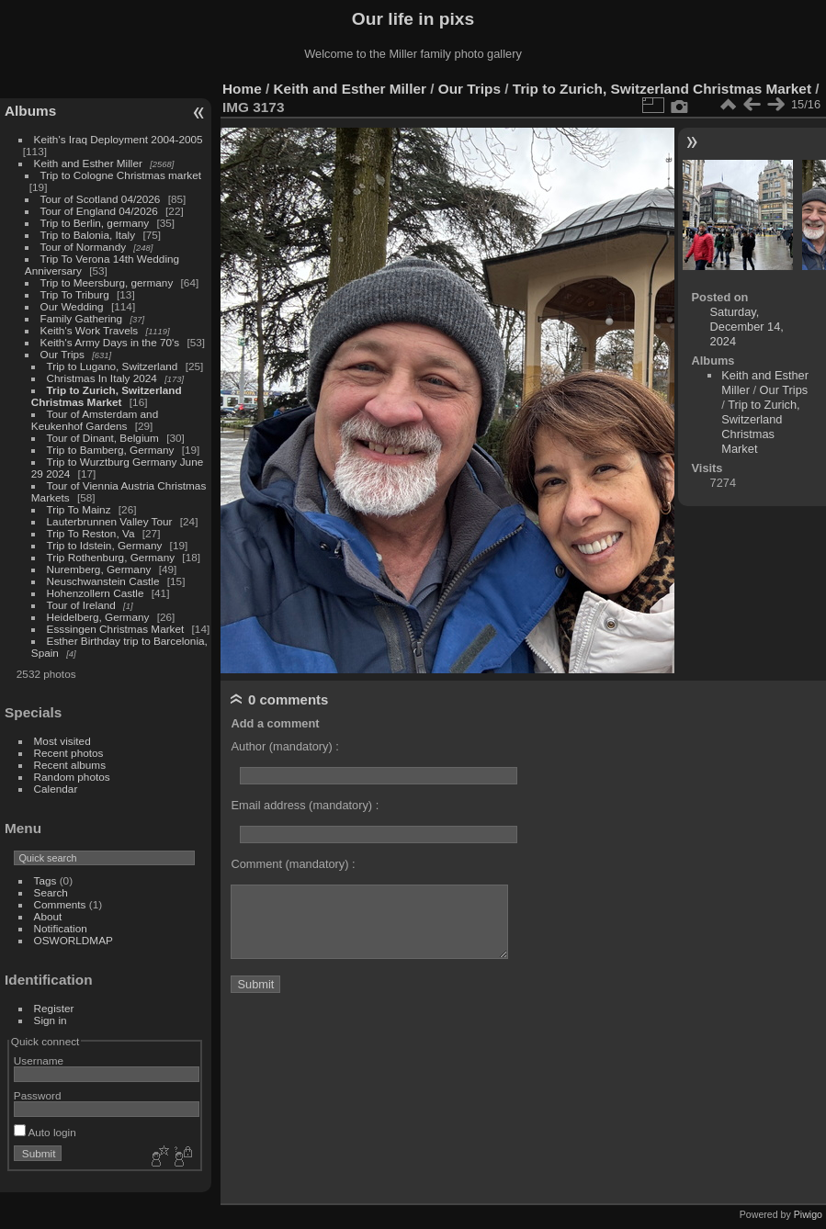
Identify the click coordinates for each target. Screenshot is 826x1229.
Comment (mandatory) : (293, 864)
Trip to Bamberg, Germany (111, 450)
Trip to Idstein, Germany (105, 545)
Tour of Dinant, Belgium (103, 438)
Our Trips (62, 354)
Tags (45, 880)
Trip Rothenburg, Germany (111, 557)
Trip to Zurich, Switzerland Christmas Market (106, 396)
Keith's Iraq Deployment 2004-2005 (118, 139)
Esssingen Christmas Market (116, 629)
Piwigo (808, 1214)
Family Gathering (81, 318)
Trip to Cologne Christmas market (120, 175)
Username (38, 1060)
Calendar (56, 789)
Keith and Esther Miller (88, 163)
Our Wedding (72, 306)
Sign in (50, 1020)
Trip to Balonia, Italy (88, 235)
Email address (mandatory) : (305, 805)
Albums (30, 110)
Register (54, 1008)
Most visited (62, 741)
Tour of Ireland (81, 605)
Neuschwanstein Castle (103, 581)
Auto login (45, 1132)
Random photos (72, 777)
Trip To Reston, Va (91, 533)
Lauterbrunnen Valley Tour (110, 521)
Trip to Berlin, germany (95, 223)
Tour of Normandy (83, 247)
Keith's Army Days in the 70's (110, 342)
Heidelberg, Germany (98, 617)
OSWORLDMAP (73, 940)
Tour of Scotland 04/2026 (100, 199)
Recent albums (70, 765)
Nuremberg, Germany (99, 569)
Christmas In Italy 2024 (102, 378)
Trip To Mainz (79, 509)
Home (242, 88)
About (48, 916)
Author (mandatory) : (284, 746)
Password (38, 1095)
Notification (60, 928)
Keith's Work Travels (89, 330)
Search (51, 892)
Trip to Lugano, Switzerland (112, 366)
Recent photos (69, 753)
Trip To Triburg (74, 294)
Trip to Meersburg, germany (107, 282)
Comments (60, 904)
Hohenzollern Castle (95, 593)
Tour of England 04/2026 (99, 211)
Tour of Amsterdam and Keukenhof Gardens (94, 420)
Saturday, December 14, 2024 (747, 326)
